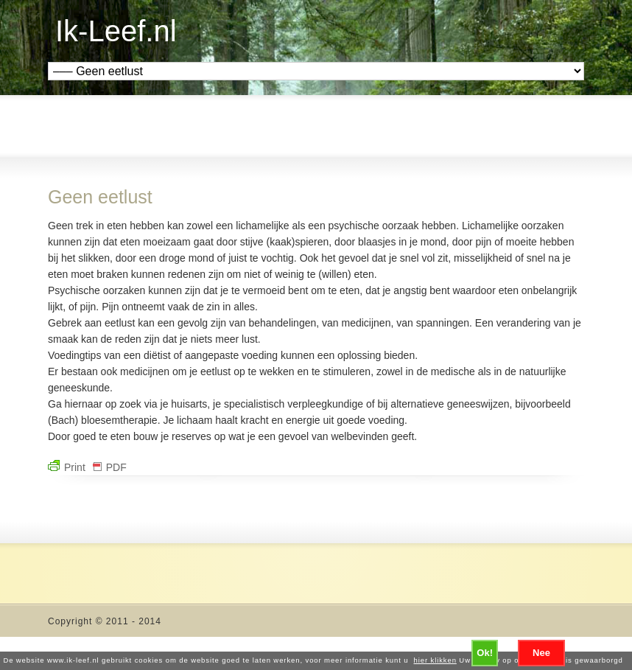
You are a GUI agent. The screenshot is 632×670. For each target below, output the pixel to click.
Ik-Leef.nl (116, 31)
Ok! (485, 652)
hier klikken (435, 660)
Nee (541, 652)
